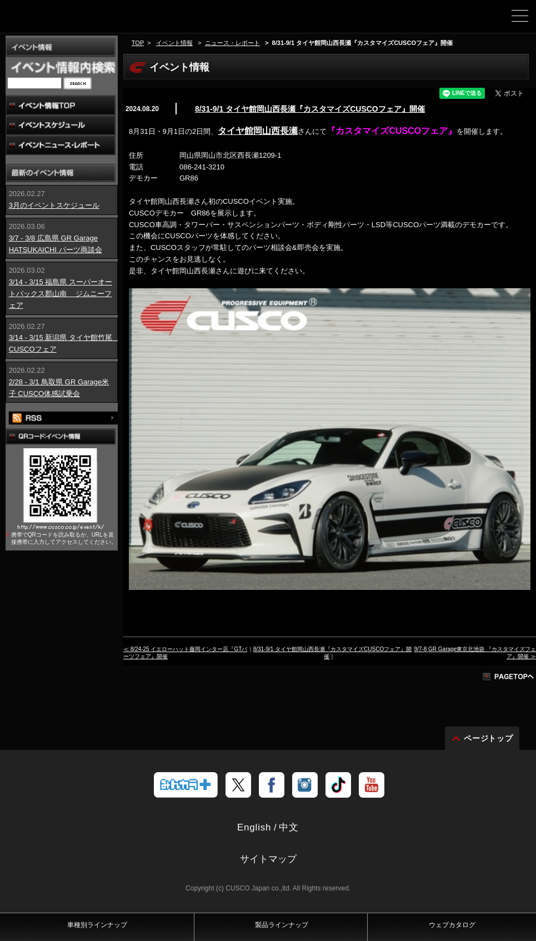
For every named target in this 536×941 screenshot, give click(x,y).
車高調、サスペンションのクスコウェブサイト (65, 20)
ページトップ (489, 738)
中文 (289, 827)
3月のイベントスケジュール (54, 205)
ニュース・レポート (232, 42)
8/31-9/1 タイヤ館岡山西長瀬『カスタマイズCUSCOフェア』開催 (310, 108)
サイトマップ (268, 859)
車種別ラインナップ (97, 925)
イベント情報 (174, 42)
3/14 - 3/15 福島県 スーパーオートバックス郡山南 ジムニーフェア (60, 293)
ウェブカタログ (452, 925)
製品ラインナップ (281, 925)
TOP (138, 42)
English (254, 827)
